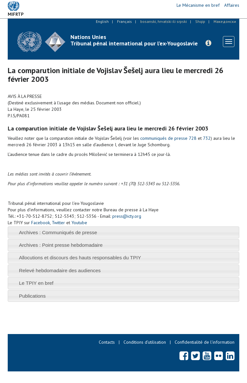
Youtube (79, 222)
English (102, 21)
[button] (208, 43)
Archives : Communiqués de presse (58, 232)
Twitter (58, 222)
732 (207, 138)
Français (124, 21)
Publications (32, 296)
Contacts (107, 342)
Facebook (40, 222)
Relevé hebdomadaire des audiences (60, 270)
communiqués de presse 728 (168, 138)
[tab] (123, 232)
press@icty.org (126, 216)
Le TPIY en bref (36, 283)
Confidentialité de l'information (204, 342)
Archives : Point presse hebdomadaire (61, 245)
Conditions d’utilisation (145, 342)
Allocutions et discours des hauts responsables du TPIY (80, 257)
